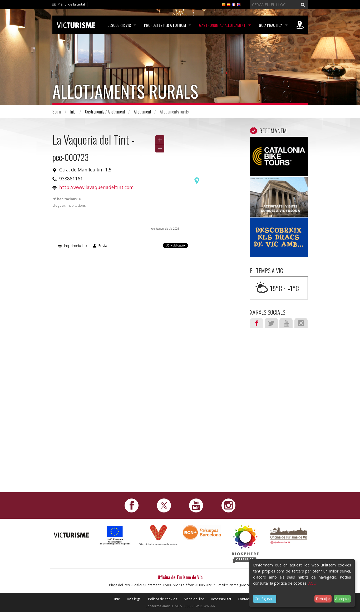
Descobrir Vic (119, 25)
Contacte (245, 598)
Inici (73, 111)
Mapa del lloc (194, 598)
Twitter (271, 323)
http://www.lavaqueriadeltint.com (96, 187)
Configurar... (265, 598)
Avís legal (134, 598)
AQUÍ (312, 583)
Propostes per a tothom (165, 25)
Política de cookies (162, 598)
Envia (102, 245)
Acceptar (342, 599)
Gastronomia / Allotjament (222, 25)
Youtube (286, 323)
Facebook (256, 323)
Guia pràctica (270, 25)
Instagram (301, 323)
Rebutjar (323, 599)
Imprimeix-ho (75, 245)
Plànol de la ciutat (71, 4)
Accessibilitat (221, 598)
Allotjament (142, 111)
